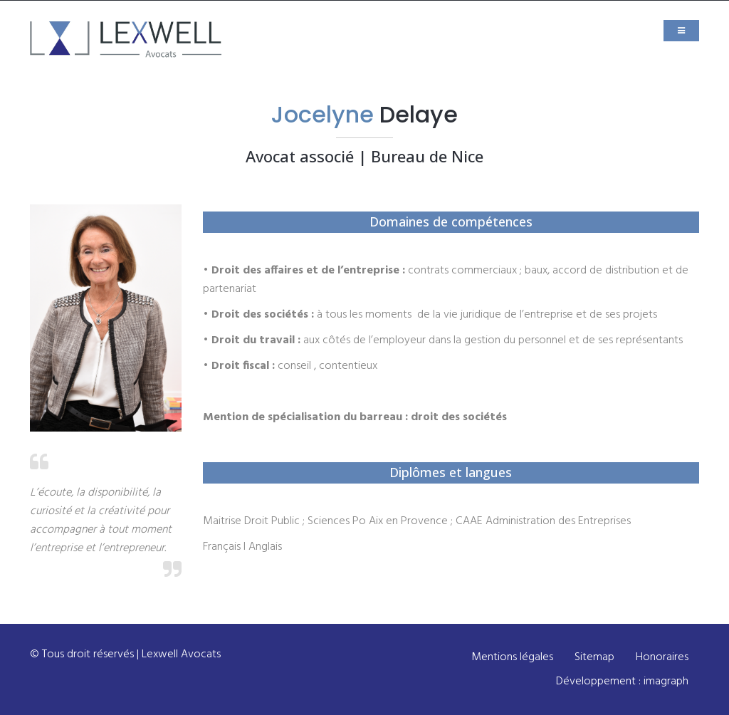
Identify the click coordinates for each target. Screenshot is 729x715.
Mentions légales (512, 657)
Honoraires (662, 657)
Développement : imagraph (622, 681)
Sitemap (594, 657)
